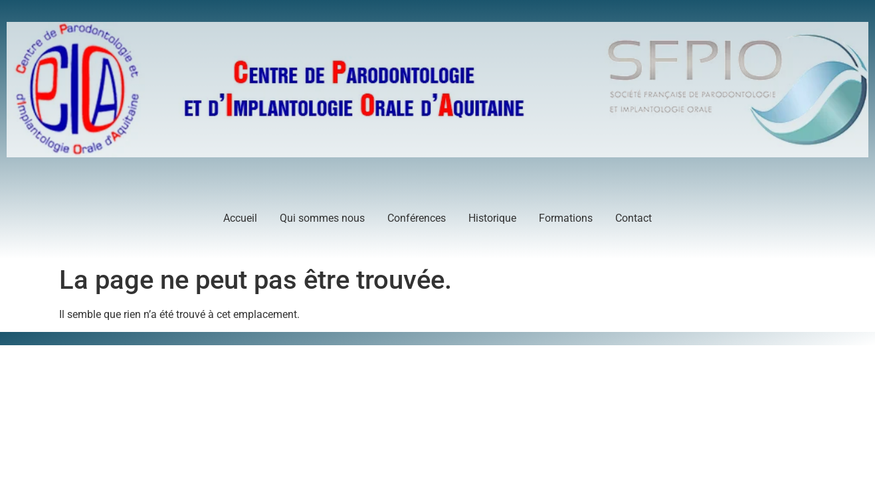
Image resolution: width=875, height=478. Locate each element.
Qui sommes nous (322, 218)
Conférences (416, 218)
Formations (566, 218)
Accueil (240, 218)
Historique (492, 218)
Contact (633, 218)
